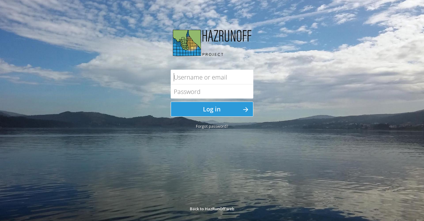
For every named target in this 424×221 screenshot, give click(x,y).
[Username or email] (212, 77)
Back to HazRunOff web (212, 208)
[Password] (212, 91)
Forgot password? (212, 126)
